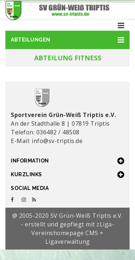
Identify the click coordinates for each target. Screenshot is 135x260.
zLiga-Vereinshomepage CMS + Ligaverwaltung (72, 233)
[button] (67, 40)
